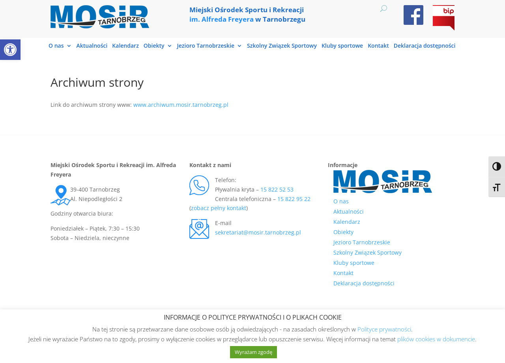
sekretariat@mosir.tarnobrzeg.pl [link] (258, 232)
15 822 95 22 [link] (293, 199)
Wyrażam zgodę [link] (253, 352)
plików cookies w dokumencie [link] (436, 339)
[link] (10, 49)
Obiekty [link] (154, 46)
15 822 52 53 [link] (277, 189)
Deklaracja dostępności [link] (425, 46)
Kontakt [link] (378, 46)
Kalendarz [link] (125, 46)
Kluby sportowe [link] (342, 46)
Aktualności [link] (92, 46)
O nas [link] (56, 46)
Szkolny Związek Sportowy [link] (282, 46)
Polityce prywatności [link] (384, 329)
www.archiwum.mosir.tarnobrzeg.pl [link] (180, 104)
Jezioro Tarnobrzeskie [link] (205, 46)
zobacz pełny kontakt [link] (218, 208)
